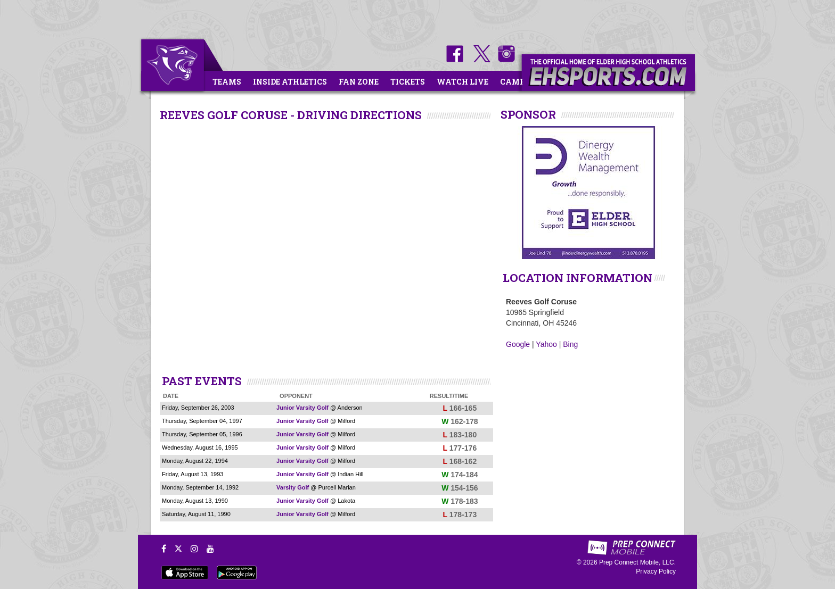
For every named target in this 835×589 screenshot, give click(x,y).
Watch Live (462, 82)
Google (518, 344)
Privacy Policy (656, 571)
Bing (570, 344)
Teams (226, 82)
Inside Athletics (290, 82)
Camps (515, 82)
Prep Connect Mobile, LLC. (637, 562)
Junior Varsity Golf (302, 407)
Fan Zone (359, 82)
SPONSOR (528, 114)
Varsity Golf (292, 487)
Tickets (407, 82)
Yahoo (546, 344)
